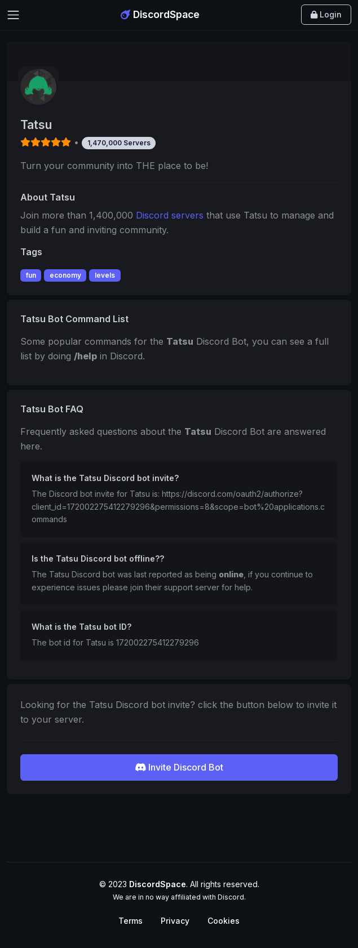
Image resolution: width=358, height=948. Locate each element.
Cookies (223, 920)
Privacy (175, 920)
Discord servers (170, 215)
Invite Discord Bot (179, 767)
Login (326, 14)
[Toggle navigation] (13, 15)
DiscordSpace (160, 14)
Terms (130, 920)
